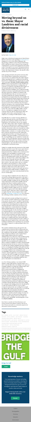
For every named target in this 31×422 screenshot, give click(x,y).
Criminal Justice (8, 315)
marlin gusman (5, 321)
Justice (3, 14)
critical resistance (14, 325)
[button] (28, 9)
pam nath (4, 316)
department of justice (23, 320)
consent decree (25, 59)
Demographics (15, 411)
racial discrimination (23, 321)
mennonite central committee (9, 326)
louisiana (25, 316)
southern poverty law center (9, 320)
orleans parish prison (7, 318)
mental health (17, 318)
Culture (15, 408)
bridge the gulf (24, 315)
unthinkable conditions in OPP (14, 193)
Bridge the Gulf (6, 30)
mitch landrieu (11, 316)
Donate (15, 398)
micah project (5, 325)
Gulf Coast (16, 315)
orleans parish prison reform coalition (12, 323)
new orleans (19, 316)
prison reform (13, 321)
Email (6, 366)
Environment (9, 14)
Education (15, 417)
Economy (15, 414)
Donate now (15, 5)
